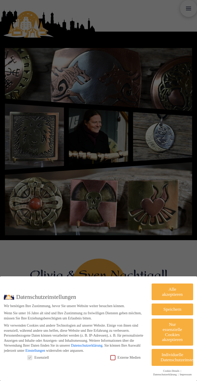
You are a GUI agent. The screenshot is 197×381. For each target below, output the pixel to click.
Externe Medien (125, 357)
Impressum (186, 374)
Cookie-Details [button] (171, 370)
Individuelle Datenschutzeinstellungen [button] (177, 357)
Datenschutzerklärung (87, 345)
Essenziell (38, 357)
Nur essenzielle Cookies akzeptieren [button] (172, 332)
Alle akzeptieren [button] (172, 292)
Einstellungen (35, 351)
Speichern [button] (172, 309)
